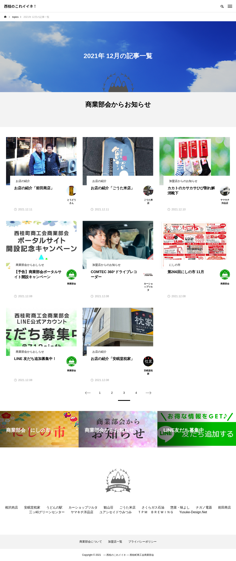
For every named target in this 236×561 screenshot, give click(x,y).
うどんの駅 (54, 507)
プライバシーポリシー (142, 541)
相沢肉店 (11, 507)
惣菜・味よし (180, 507)
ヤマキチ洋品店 (82, 512)
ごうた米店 (127, 507)
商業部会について (90, 541)
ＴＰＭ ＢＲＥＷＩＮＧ (155, 512)
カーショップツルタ (83, 507)
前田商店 (224, 507)
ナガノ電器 (204, 507)
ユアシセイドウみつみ (115, 512)
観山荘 (108, 507)
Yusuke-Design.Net (193, 512)
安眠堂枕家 (32, 507)
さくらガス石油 (153, 507)
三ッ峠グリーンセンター (47, 512)
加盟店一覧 (115, 541)
